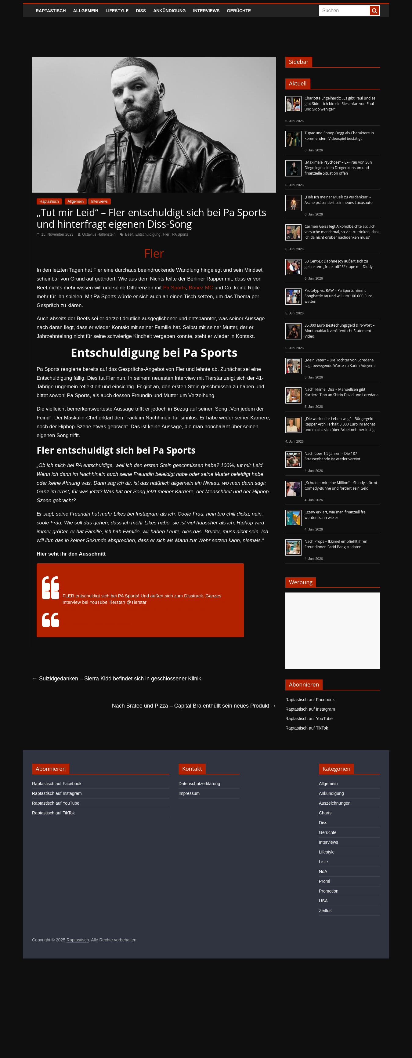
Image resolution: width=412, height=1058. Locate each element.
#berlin (186, 602)
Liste (323, 861)
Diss (141, 10)
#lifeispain (128, 608)
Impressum (189, 793)
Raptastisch (51, 10)
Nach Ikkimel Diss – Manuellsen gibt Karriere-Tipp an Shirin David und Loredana (341, 392)
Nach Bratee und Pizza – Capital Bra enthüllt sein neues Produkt (194, 706)
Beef (129, 234)
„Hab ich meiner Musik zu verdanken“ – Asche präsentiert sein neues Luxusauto (339, 199)
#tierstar (186, 608)
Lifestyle (117, 10)
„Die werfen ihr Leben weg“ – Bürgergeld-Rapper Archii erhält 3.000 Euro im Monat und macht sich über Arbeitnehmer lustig (340, 424)
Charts (325, 812)
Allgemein (85, 10)
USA (323, 900)
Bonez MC (201, 288)
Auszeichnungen (335, 803)
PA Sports (180, 234)
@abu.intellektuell (69, 576)
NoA (323, 871)
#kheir (227, 602)
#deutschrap (207, 602)
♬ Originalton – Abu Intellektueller (97, 623)
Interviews (206, 10)
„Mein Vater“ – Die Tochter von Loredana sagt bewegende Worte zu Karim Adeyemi (340, 362)
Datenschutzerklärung (199, 783)
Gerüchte (239, 10)
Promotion (328, 891)
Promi (324, 881)
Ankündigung (169, 10)
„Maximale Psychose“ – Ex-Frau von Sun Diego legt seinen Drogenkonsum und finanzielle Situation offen (338, 168)
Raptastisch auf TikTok (306, 728)
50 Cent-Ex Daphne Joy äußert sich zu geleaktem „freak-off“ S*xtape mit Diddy (339, 264)
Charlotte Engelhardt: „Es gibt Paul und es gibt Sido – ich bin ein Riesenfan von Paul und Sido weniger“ (340, 104)
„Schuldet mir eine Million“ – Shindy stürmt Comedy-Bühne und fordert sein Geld (341, 485)
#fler (152, 602)
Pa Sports (174, 288)
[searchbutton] (374, 10)
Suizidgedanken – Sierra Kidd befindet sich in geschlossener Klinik (116, 679)
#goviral (99, 608)
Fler (166, 234)
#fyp (112, 608)
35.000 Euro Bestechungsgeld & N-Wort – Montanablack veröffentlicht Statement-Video (339, 331)
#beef (202, 608)
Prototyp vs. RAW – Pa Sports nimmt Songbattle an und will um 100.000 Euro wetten (338, 296)
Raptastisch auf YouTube (309, 718)
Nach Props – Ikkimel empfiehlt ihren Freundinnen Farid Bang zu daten (336, 544)
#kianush (149, 608)
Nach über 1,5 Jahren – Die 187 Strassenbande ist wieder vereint (332, 456)
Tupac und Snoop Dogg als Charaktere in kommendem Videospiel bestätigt (339, 135)
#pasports (168, 602)
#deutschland (76, 608)
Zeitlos (325, 910)
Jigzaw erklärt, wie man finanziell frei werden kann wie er (336, 514)
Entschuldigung (148, 234)
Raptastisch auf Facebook (310, 699)
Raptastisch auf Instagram (310, 709)
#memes (168, 608)
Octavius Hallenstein (98, 234)
